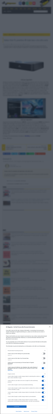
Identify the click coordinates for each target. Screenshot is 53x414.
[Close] (50, 327)
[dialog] (26, 369)
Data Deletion (19, 411)
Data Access (26, 411)
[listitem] (26, 350)
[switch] (43, 353)
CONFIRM (16, 406)
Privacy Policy (34, 411)
